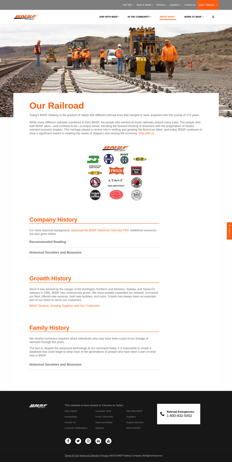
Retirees (161, 5)
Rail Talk (128, 5)
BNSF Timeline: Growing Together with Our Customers (64, 305)
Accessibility (71, 416)
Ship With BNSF (134, 411)
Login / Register (208, 5)
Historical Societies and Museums (55, 252)
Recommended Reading (47, 242)
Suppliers (175, 5)
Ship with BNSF (109, 16)
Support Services (135, 422)
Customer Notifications (76, 428)
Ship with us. (147, 133)
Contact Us (189, 5)
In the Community (139, 16)
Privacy (104, 455)
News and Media (103, 422)
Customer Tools (103, 411)
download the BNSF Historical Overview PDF (100, 230)
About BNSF (168, 16)
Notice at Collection (90, 455)
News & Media (145, 5)
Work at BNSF (193, 16)
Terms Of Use (72, 455)
